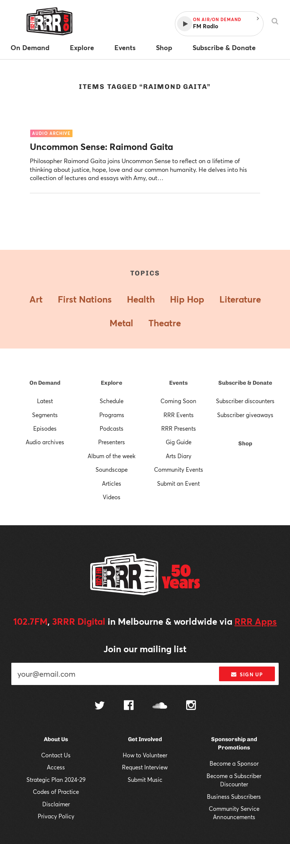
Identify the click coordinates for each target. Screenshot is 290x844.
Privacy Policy (56, 816)
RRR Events (179, 415)
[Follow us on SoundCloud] (160, 706)
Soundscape (112, 469)
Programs (111, 415)
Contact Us (56, 755)
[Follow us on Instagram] (191, 706)
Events (178, 382)
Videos (111, 497)
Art (36, 299)
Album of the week (112, 456)
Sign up (246, 674)
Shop (245, 443)
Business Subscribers (234, 796)
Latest (45, 401)
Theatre (164, 323)
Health (141, 299)
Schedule (111, 401)
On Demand (44, 382)
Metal (121, 323)
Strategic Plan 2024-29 (56, 779)
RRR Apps (255, 621)
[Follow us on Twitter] (99, 706)
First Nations (85, 299)
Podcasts (111, 428)
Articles (111, 483)
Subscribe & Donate (245, 382)
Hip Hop (187, 299)
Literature (240, 299)
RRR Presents (178, 428)
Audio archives (45, 442)
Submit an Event (178, 483)
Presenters (111, 442)
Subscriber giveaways (245, 415)
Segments (45, 415)
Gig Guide (178, 442)
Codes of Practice (56, 791)
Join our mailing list (145, 649)
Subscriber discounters (245, 401)
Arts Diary (178, 456)
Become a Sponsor (234, 763)
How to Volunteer (145, 755)
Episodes (45, 428)
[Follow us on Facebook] (129, 706)
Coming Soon (178, 401)
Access (56, 767)
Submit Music (145, 779)
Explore (111, 382)
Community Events (178, 469)
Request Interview (145, 767)
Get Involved (145, 739)
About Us (56, 739)
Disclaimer (56, 804)
